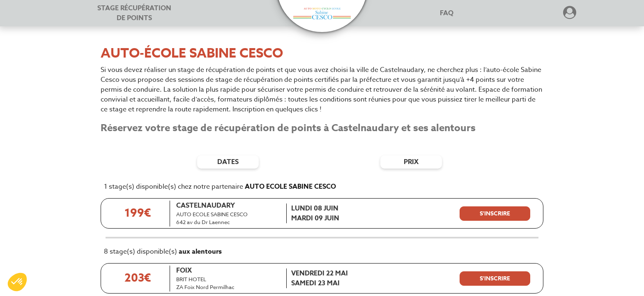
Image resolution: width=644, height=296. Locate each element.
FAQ (446, 13)
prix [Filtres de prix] (411, 162)
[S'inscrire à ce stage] (495, 213)
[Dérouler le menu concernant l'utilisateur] (569, 15)
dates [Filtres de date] (228, 162)
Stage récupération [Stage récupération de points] (134, 13)
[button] (322, 13)
